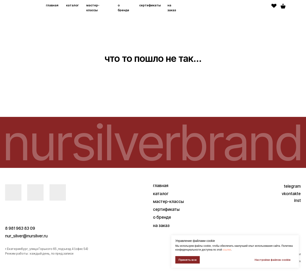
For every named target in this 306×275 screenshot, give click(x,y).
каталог (72, 5)
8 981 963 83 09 (20, 228)
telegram (292, 186)
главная (52, 5)
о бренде (162, 217)
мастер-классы (168, 201)
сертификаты (150, 5)
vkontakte (291, 193)
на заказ (161, 225)
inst (297, 200)
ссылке (227, 249)
